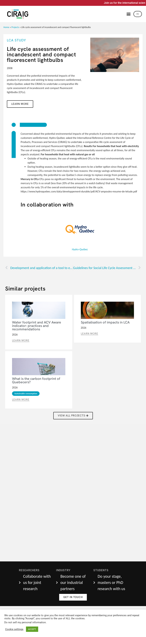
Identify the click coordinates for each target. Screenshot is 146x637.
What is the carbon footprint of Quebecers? (36, 380)
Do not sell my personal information (25, 622)
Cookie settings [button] (14, 629)
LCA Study (16, 40)
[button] (128, 14)
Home (6, 27)
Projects (15, 27)
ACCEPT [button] (32, 629)
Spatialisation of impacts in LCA (105, 322)
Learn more (20, 104)
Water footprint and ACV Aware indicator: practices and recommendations (36, 325)
